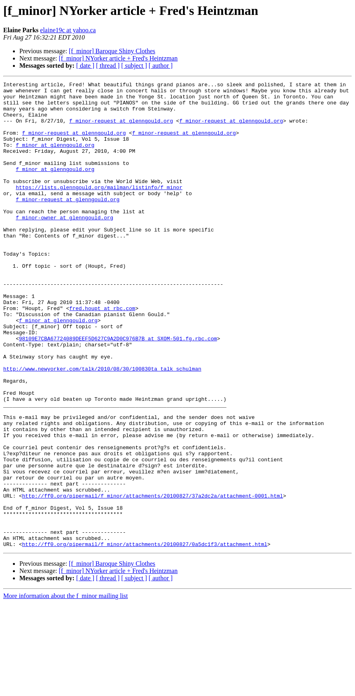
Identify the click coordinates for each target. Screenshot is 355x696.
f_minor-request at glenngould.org (121, 129)
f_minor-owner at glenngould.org (64, 245)
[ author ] (161, 65)
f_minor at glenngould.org (55, 158)
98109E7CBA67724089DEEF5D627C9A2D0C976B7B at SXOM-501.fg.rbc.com (118, 390)
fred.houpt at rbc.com (102, 354)
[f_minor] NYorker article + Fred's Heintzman (118, 58)
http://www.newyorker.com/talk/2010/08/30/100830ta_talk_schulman (102, 426)
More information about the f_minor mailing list (65, 689)
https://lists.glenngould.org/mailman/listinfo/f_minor (99, 209)
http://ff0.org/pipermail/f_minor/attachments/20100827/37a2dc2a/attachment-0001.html (152, 579)
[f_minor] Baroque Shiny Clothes (112, 51)
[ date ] (85, 65)
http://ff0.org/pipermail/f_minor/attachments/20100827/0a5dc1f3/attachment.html (144, 637)
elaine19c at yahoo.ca (68, 30)
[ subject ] (134, 65)
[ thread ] (108, 65)
